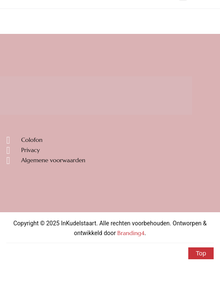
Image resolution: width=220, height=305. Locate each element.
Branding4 (130, 233)
